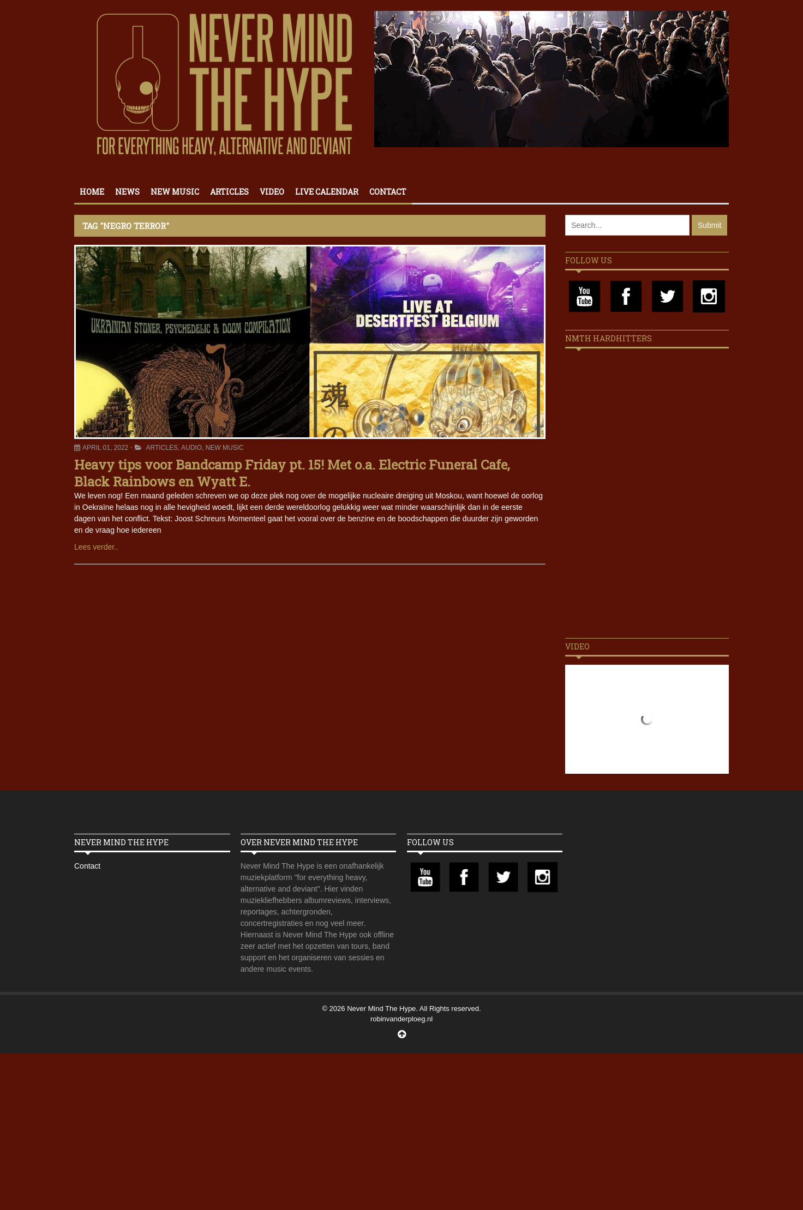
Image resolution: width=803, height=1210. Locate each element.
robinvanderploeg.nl (401, 1019)
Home (92, 191)
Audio (191, 448)
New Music (175, 191)
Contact (387, 191)
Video (272, 191)
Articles (229, 191)
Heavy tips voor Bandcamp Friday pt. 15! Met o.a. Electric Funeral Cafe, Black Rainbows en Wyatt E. (292, 473)
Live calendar (326, 191)
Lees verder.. (96, 547)
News (127, 191)
